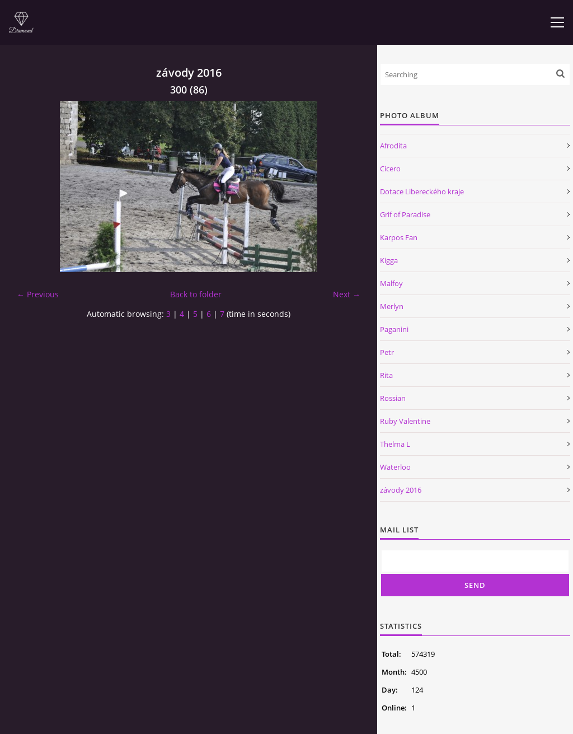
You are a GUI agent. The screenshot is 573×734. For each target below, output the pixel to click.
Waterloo (395, 467)
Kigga (389, 260)
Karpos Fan (398, 237)
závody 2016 (400, 490)
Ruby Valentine (405, 421)
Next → (346, 294)
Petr (387, 352)
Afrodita (393, 146)
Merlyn (391, 306)
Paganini (394, 329)
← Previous (38, 294)
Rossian (393, 398)
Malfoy (391, 283)
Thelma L (395, 444)
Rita (386, 375)
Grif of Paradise (405, 214)
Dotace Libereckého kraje (422, 191)
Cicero (390, 168)
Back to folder (196, 294)
